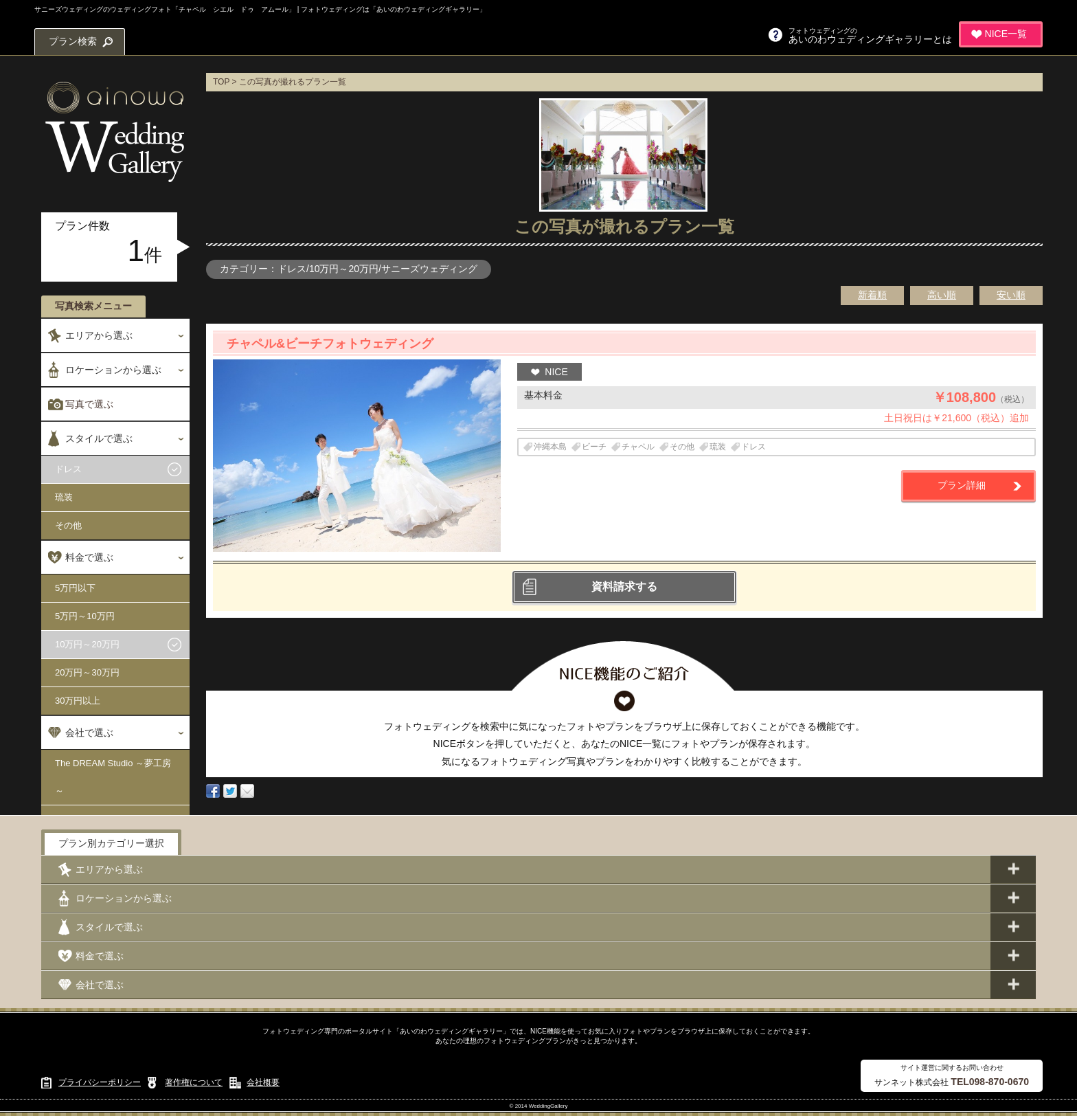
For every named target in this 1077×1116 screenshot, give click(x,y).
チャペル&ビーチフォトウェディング (330, 343)
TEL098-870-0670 (990, 1081)
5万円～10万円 (85, 616)
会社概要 (263, 1082)
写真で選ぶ (89, 404)
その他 (68, 525)
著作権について (194, 1082)
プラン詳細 (962, 485)
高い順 (941, 294)
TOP (221, 82)
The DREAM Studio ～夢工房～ (113, 777)
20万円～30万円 (87, 672)
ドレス (68, 469)
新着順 (872, 294)
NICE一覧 (1006, 33)
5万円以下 (75, 588)
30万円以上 (77, 700)
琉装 (64, 497)
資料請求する (624, 586)
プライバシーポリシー (99, 1082)
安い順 (1011, 294)
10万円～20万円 (87, 644)
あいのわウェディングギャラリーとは (870, 35)
